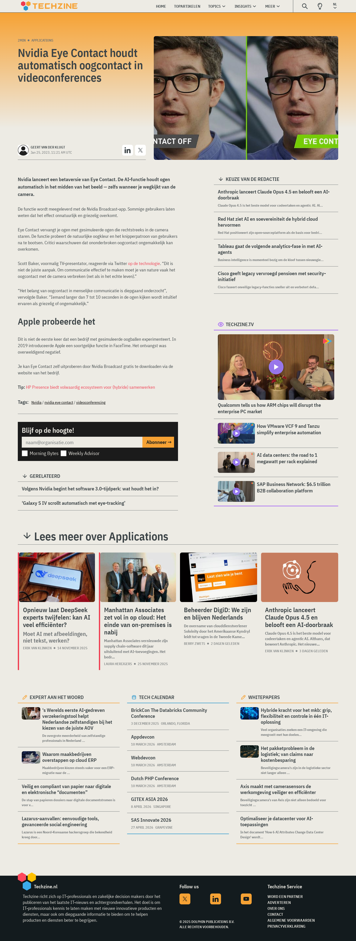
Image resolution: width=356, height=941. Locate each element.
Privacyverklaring (286, 926)
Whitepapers (264, 697)
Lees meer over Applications (101, 536)
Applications (42, 40)
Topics (214, 6)
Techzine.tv (240, 324)
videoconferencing (91, 402)
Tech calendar (156, 697)
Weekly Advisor (84, 453)
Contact (275, 914)
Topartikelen (187, 6)
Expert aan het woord (57, 697)
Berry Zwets (194, 643)
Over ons (276, 908)
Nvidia (36, 402)
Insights (243, 6)
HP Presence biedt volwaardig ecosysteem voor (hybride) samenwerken (90, 387)
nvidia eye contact (58, 402)
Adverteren (279, 902)
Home (161, 6)
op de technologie (144, 263)
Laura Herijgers (118, 664)
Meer (270, 6)
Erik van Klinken (37, 648)
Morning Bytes (44, 453)
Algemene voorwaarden (291, 920)
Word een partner (285, 896)
